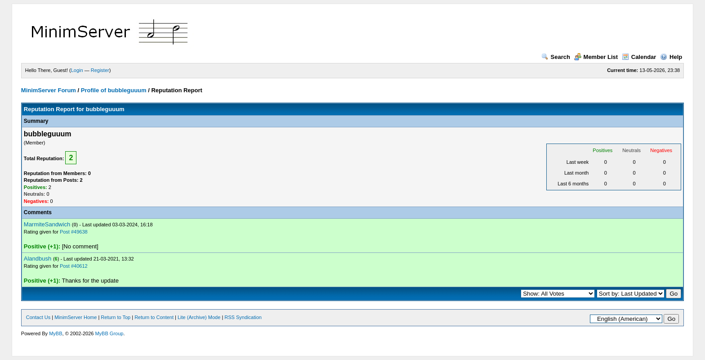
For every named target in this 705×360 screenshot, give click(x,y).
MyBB (55, 333)
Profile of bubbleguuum (114, 90)
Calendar (639, 57)
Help (671, 57)
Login (77, 70)
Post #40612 (74, 266)
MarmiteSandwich (47, 224)
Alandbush (37, 258)
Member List (596, 57)
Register (100, 70)
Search (555, 57)
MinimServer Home (75, 317)
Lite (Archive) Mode (199, 317)
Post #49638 (74, 231)
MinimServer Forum (48, 90)
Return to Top (115, 317)
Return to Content (154, 317)
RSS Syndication (243, 317)
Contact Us (38, 317)
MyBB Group (109, 333)
